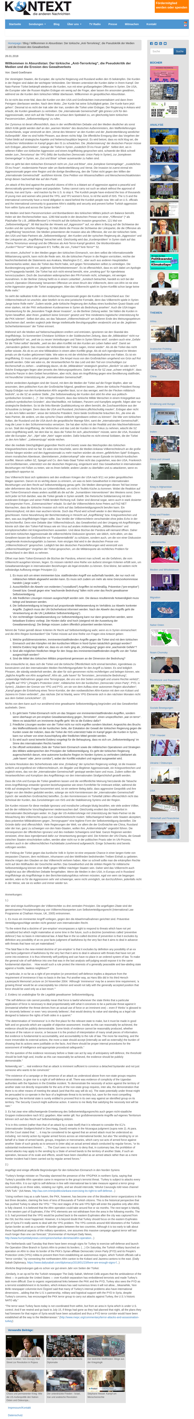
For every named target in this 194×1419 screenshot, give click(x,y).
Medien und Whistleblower (164, 569)
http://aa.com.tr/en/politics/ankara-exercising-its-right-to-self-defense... (73, 1190)
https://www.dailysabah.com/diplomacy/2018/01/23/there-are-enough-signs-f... (73, 1262)
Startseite (15, 24)
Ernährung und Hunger (162, 404)
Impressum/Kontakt (19, 1407)
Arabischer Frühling (160, 348)
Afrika (153, 321)
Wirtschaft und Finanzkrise (164, 818)
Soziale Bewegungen (161, 707)
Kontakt (151, 24)
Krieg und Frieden (160, 514)
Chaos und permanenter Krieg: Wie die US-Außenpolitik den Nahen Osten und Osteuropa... (24, 1396)
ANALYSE (156, 124)
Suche (180, 51)
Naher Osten (157, 625)
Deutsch (185, 22)
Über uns (74, 24)
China (153, 376)
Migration (155, 597)
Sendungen (37, 24)
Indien (153, 431)
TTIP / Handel (157, 735)
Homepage (14, 43)
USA (152, 790)
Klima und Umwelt (160, 459)
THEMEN (156, 312)
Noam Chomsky (158, 652)
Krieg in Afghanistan (161, 486)
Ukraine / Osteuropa (161, 762)
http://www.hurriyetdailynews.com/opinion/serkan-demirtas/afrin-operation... (49, 1238)
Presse (112, 24)
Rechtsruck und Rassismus (165, 680)
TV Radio (95, 24)
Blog (56, 24)
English (185, 26)
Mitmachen (132, 24)
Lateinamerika (158, 542)
